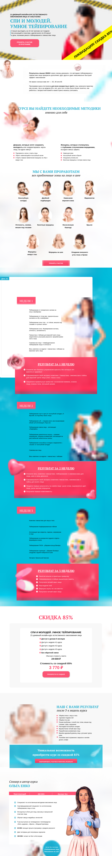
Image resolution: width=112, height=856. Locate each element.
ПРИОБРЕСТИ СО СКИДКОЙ (56, 674)
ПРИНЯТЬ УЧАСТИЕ (56, 263)
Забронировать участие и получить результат (56, 761)
